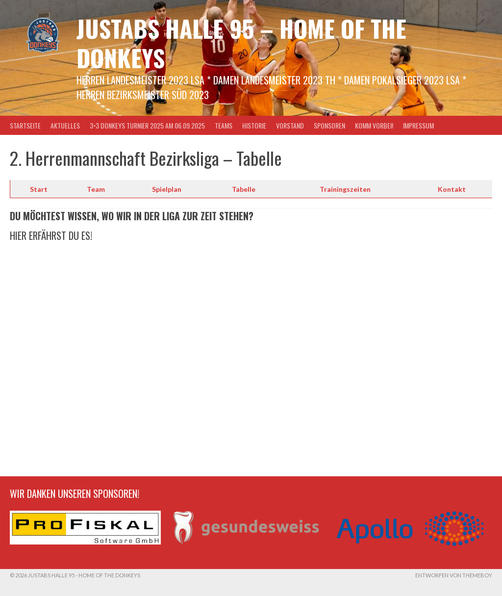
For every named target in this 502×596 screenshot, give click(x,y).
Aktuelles (65, 125)
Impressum (418, 125)
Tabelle (243, 189)
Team (96, 189)
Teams (223, 125)
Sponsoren (329, 125)
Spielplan (166, 189)
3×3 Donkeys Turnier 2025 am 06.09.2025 (147, 125)
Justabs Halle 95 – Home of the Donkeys (241, 43)
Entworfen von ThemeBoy (453, 575)
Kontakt (452, 189)
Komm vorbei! (374, 125)
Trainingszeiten (345, 189)
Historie (254, 125)
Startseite (25, 125)
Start (39, 189)
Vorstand (290, 125)
